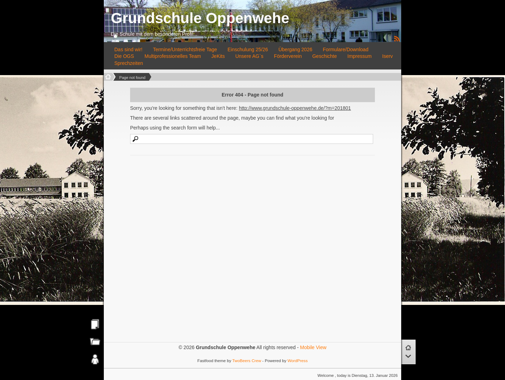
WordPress (298, 360)
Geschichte (324, 56)
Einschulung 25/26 (248, 49)
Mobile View (313, 347)
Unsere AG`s (249, 56)
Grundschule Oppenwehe (200, 18)
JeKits (218, 56)
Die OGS (124, 56)
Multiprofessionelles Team (172, 56)
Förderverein (288, 56)
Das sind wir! (128, 49)
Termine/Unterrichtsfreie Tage (185, 49)
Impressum (360, 56)
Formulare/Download (345, 49)
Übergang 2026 (295, 49)
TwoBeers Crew (246, 360)
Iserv (387, 56)
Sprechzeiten (128, 63)
